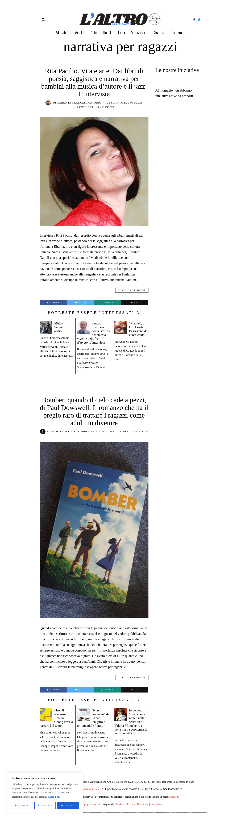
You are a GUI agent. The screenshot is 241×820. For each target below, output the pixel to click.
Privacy (131, 807)
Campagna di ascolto (90, 807)
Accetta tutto (67, 805)
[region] (45, 792)
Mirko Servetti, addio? (60, 327)
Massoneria (139, 32)
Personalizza (22, 805)
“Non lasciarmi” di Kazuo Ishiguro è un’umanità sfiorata (92, 721)
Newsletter (156, 807)
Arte (93, 32)
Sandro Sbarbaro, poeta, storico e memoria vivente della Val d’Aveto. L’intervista (91, 334)
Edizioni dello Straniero (88, 793)
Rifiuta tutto (45, 805)
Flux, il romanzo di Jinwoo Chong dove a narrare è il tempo (56, 721)
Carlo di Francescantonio (79, 102)
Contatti (174, 800)
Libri (121, 32)
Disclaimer (143, 807)
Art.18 (80, 32)
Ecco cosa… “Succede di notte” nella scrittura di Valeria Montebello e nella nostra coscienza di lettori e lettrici (131, 725)
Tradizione (177, 32)
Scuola (159, 32)
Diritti (107, 32)
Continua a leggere (132, 290)
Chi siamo (120, 807)
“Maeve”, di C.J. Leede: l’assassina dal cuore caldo (131, 331)
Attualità (62, 32)
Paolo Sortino (63, 435)
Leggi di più (54, 797)
